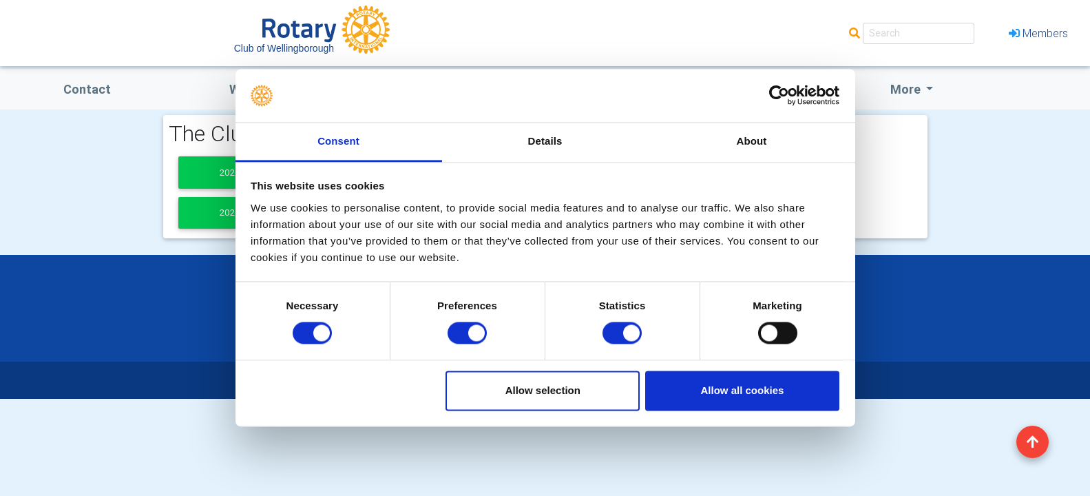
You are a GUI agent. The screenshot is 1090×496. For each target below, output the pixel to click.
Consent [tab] (338, 141)
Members (1038, 33)
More (906, 89)
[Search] (918, 33)
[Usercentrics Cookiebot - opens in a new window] (779, 95)
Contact (87, 89)
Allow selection (542, 390)
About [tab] (752, 141)
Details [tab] (545, 141)
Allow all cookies (742, 390)
